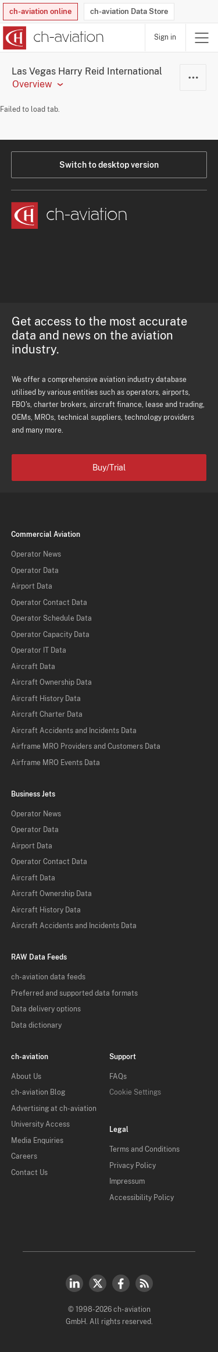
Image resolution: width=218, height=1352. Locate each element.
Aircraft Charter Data (47, 714)
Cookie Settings (135, 1092)
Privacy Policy (132, 1166)
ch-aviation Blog (38, 1092)
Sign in (165, 37)
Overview (32, 84)
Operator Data (35, 571)
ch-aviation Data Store (129, 11)
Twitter (97, 1283)
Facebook (121, 1283)
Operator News (36, 554)
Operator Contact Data (49, 603)
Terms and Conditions (144, 1149)
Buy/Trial (109, 467)
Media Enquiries (37, 1141)
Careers (24, 1156)
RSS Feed (144, 1283)
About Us (26, 1077)
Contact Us (29, 1173)
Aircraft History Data (46, 699)
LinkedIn (74, 1283)
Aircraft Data (33, 667)
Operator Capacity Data (50, 635)
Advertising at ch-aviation (54, 1109)
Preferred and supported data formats (74, 993)
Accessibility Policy (141, 1198)
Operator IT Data (38, 650)
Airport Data (31, 586)
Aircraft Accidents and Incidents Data (74, 731)
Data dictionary (36, 1025)
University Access (40, 1124)
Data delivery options (46, 1009)
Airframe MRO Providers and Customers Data (85, 746)
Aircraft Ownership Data (51, 682)
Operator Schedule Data (51, 618)
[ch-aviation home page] (52, 37)
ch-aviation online (40, 11)
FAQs (118, 1077)
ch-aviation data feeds (48, 977)
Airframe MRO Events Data (55, 763)
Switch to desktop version (109, 164)
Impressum (127, 1181)
